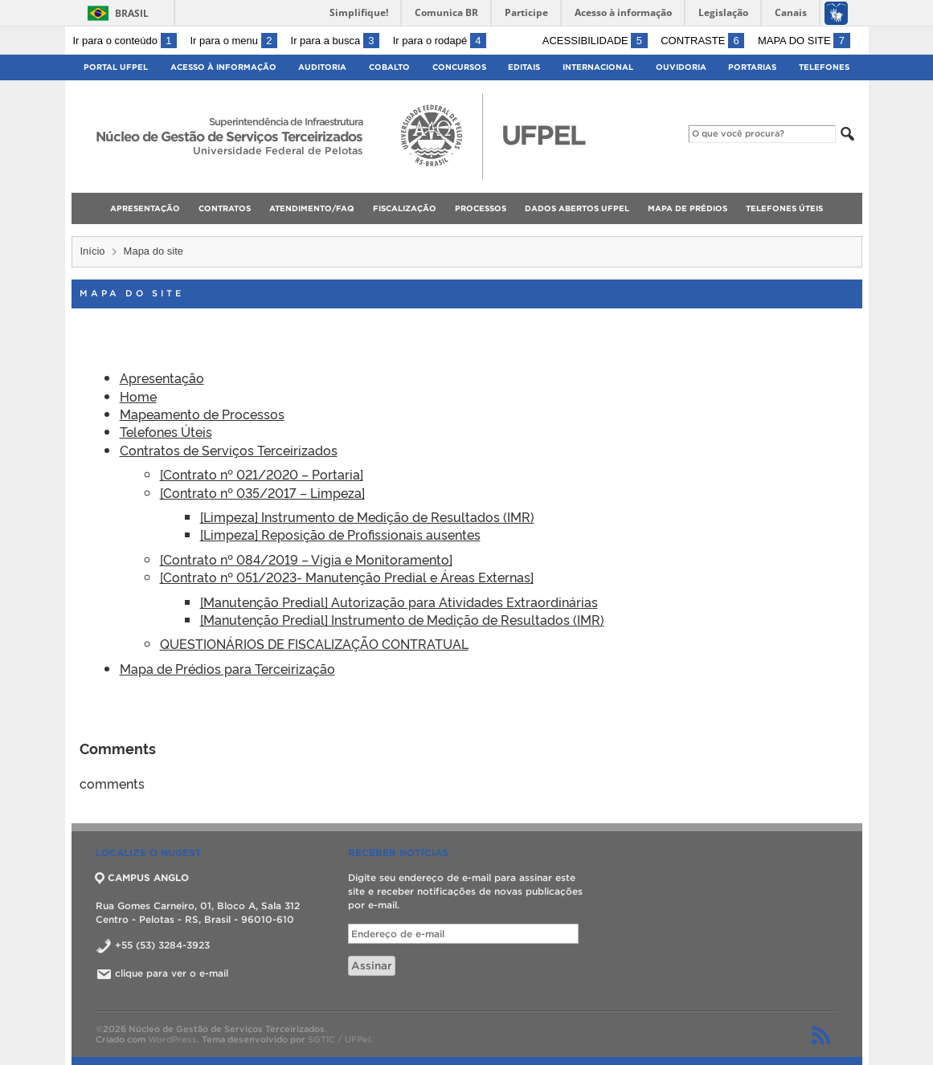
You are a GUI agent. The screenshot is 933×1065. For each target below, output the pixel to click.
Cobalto (389, 67)
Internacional (598, 67)
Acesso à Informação (223, 67)
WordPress (172, 1039)
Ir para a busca (335, 41)
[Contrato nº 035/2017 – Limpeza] (262, 492)
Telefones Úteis (784, 208)
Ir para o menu (233, 41)
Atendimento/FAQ (311, 208)
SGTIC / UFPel (339, 1039)
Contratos (224, 208)
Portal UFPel (116, 67)
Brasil (132, 13)
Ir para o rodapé (439, 41)
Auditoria (322, 67)
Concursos (459, 67)
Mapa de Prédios (687, 208)
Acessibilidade (595, 41)
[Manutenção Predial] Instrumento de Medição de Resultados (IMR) (402, 619)
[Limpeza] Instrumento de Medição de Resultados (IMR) (367, 516)
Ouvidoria (681, 67)
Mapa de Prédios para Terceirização (227, 668)
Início (92, 251)
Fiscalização (404, 208)
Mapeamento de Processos (202, 413)
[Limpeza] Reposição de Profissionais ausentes (340, 534)
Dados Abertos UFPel (577, 208)
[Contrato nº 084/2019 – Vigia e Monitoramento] (306, 559)
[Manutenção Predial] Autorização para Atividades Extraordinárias (399, 601)
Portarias (752, 67)
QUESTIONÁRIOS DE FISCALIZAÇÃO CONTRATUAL (314, 643)
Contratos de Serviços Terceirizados (229, 450)
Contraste (702, 41)
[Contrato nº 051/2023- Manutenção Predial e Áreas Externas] (347, 577)
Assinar (371, 966)
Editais (524, 67)
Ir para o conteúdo (125, 41)
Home (138, 396)
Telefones (824, 67)
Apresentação (145, 208)
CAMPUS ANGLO (142, 877)
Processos (480, 208)
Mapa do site (804, 41)
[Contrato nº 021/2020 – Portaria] (261, 474)
